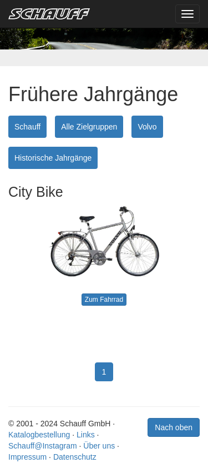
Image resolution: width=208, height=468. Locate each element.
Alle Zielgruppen (89, 126)
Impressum (27, 456)
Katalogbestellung (39, 434)
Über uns (99, 445)
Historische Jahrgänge (53, 157)
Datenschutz (75, 456)
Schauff (27, 126)
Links (86, 434)
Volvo (147, 126)
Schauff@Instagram (42, 445)
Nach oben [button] (173, 427)
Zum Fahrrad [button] (104, 299)
